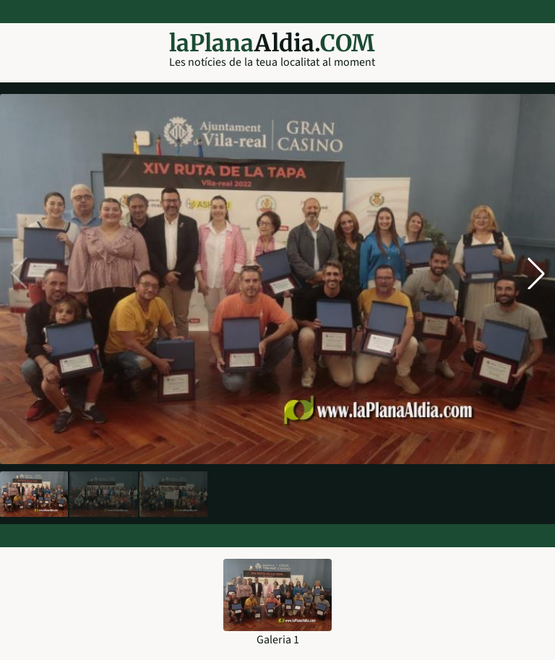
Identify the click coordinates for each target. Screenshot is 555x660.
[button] (536, 273)
